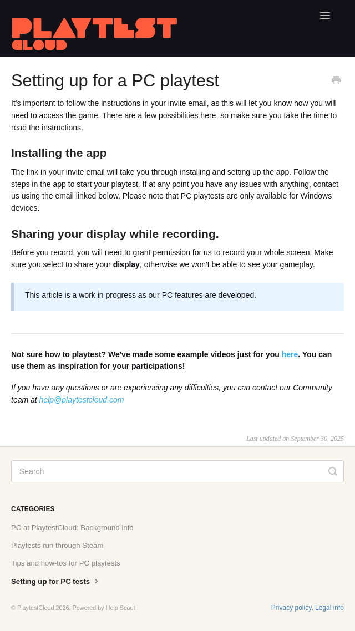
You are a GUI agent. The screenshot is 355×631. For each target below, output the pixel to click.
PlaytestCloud (35, 607)
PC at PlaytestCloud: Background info (72, 527)
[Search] (177, 471)
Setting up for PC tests (56, 581)
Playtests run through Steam (57, 545)
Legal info (329, 608)
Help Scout (120, 607)
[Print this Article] (336, 81)
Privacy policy (291, 608)
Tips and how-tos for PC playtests (65, 563)
